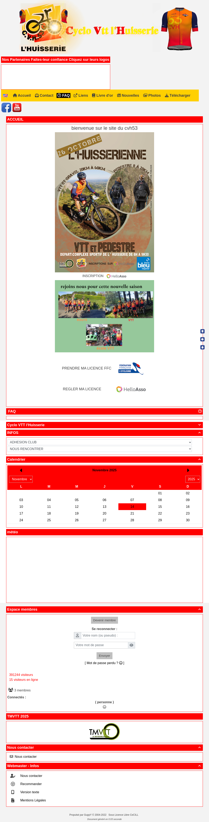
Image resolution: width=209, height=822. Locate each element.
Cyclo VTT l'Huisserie (104, 425)
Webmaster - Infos (104, 766)
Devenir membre (104, 620)
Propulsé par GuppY (80, 814)
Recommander (30, 784)
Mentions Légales (32, 800)
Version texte (29, 792)
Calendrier (104, 459)
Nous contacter (104, 747)
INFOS (104, 433)
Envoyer (104, 655)
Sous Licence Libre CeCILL (124, 814)
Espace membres (104, 609)
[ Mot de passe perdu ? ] (104, 663)
